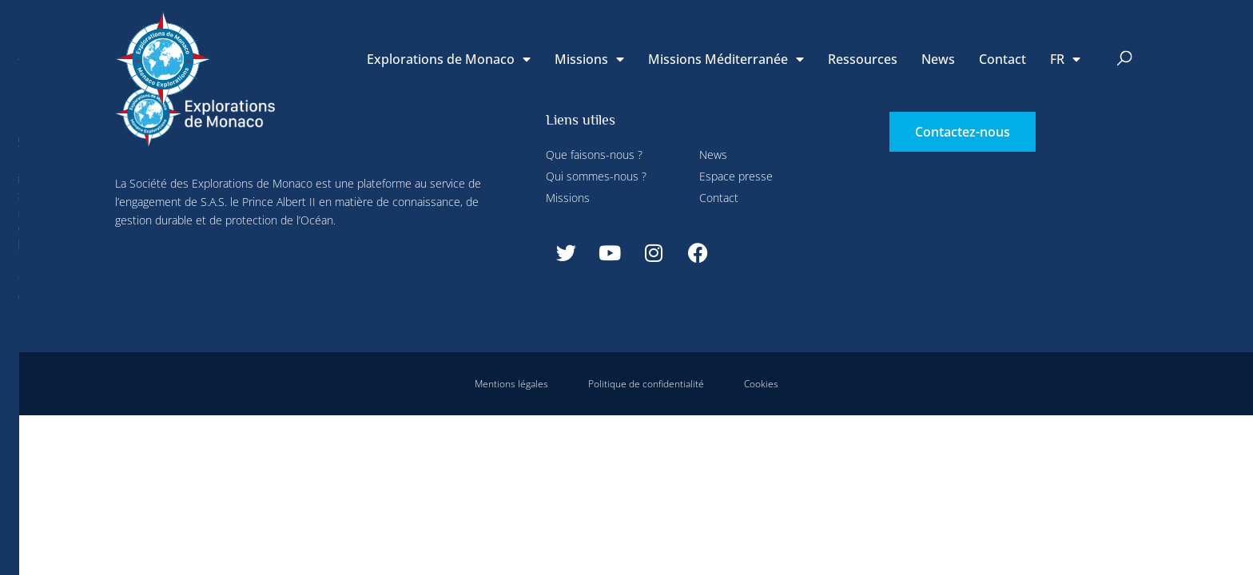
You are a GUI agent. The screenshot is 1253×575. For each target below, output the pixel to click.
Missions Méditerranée (726, 59)
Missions (589, 59)
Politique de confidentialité (646, 384)
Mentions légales (511, 384)
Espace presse (736, 176)
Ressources (862, 59)
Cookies (761, 384)
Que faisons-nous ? (594, 154)
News (938, 59)
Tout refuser (462, 34)
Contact (1002, 59)
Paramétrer (374, 34)
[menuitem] (1065, 59)
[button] (1125, 59)
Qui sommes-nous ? (596, 176)
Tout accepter (315, 375)
